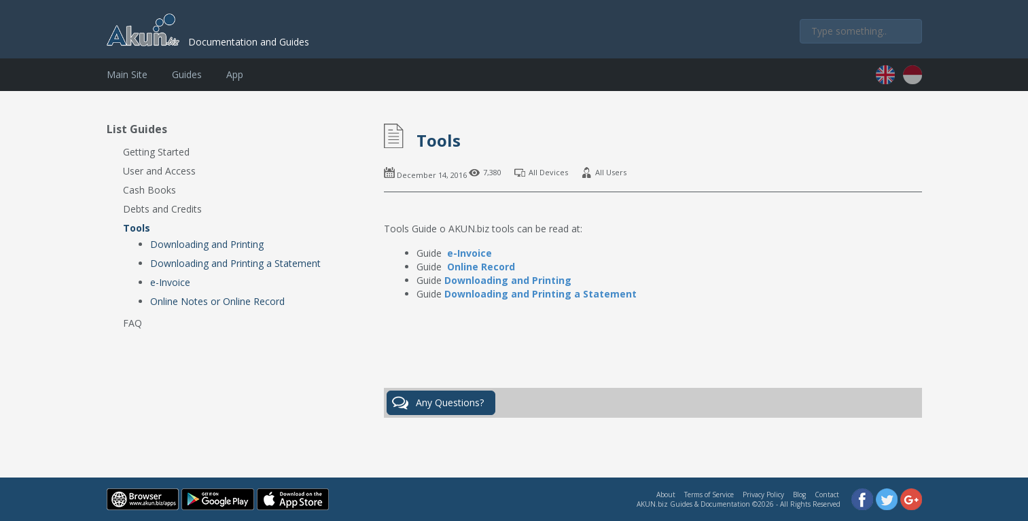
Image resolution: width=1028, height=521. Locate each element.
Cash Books (149, 189)
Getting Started (156, 151)
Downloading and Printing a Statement (235, 263)
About (665, 494)
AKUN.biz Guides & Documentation (693, 504)
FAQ (132, 323)
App (234, 74)
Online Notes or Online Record (217, 301)
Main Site (127, 74)
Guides (187, 74)
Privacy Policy (763, 494)
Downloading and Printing (207, 244)
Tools (136, 227)
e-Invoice (170, 282)
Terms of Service (709, 494)
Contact (827, 494)
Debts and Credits (162, 208)
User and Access (159, 170)
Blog (799, 494)
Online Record (481, 266)
